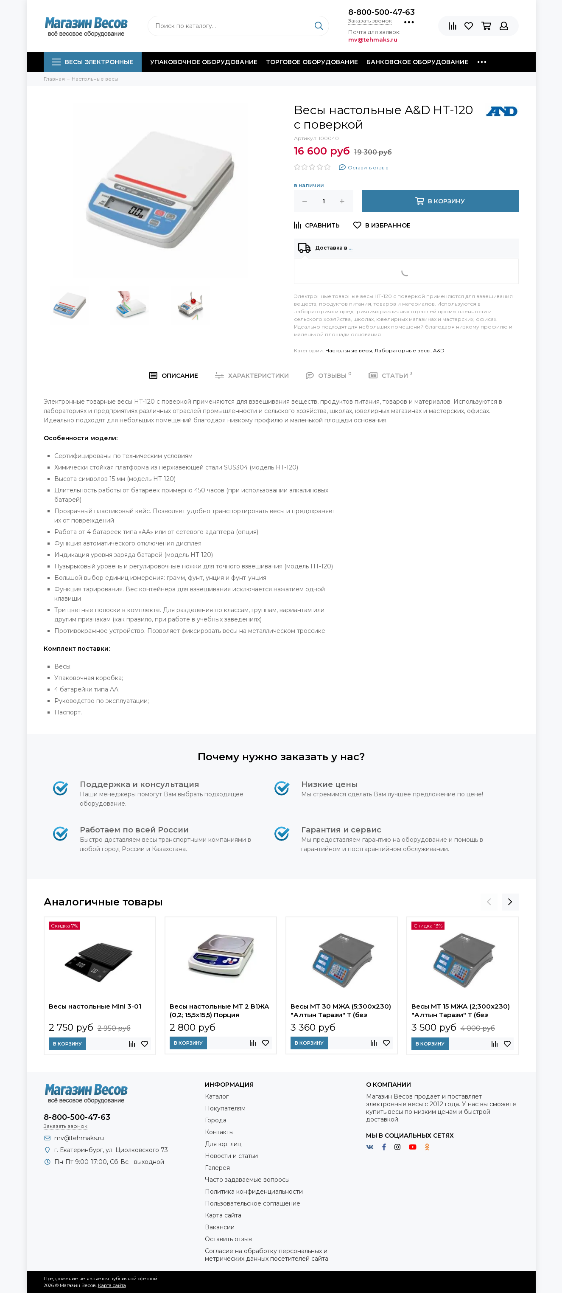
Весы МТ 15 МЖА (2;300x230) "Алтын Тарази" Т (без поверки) (460, 1011)
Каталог (217, 1096)
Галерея (217, 1168)
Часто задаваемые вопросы (247, 1179)
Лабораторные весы (403, 350)
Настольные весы (348, 350)
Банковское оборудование (417, 62)
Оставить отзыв (228, 1239)
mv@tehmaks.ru (79, 1138)
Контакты (219, 1132)
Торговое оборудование (312, 62)
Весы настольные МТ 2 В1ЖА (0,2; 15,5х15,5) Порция (219, 1010)
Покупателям (225, 1108)
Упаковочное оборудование (203, 62)
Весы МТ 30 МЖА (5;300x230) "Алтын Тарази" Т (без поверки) (341, 1011)
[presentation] (489, 902)
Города (215, 1120)
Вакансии (220, 1227)
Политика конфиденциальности (254, 1191)
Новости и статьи (231, 1156)
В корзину (67, 1044)
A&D (439, 350)
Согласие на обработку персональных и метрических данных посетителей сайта (266, 1254)
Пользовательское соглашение (252, 1203)
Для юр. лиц (223, 1144)
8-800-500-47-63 (381, 12)
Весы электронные (92, 62)
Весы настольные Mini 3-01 (95, 1006)
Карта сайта (223, 1215)
